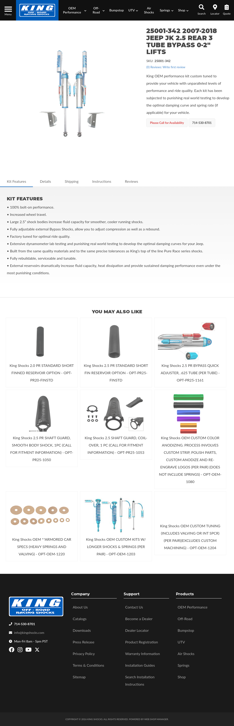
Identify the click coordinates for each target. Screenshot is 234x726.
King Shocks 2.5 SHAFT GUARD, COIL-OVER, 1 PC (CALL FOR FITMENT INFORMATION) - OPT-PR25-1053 (116, 445)
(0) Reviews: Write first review (165, 67)
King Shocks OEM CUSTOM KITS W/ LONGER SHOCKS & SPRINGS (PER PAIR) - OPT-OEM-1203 (116, 546)
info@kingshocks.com (29, 633)
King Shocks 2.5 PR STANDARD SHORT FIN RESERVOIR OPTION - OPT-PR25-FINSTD (116, 372)
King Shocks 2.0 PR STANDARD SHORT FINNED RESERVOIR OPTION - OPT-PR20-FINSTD (42, 372)
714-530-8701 (24, 624)
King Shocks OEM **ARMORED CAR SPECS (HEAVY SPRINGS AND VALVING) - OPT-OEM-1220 (41, 546)
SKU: (149, 61)
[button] (73, 10)
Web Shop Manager (156, 719)
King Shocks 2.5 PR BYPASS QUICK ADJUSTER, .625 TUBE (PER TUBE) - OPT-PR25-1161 (190, 372)
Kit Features (16, 181)
